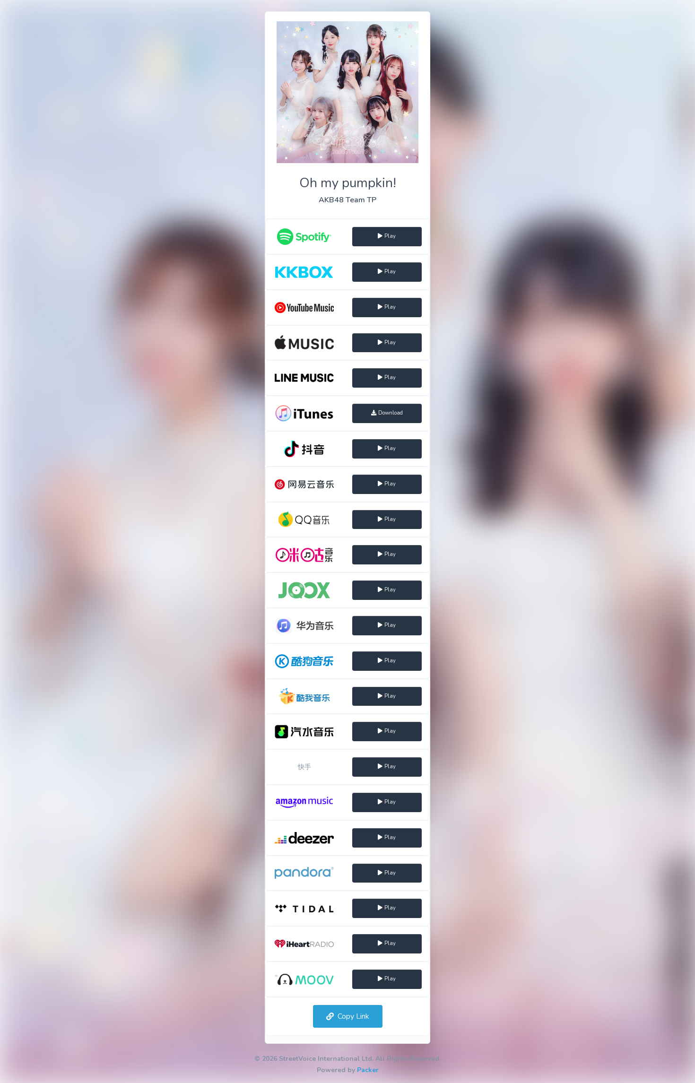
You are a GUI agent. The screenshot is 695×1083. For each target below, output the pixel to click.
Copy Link (347, 1016)
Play (387, 236)
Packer (368, 1070)
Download (387, 412)
